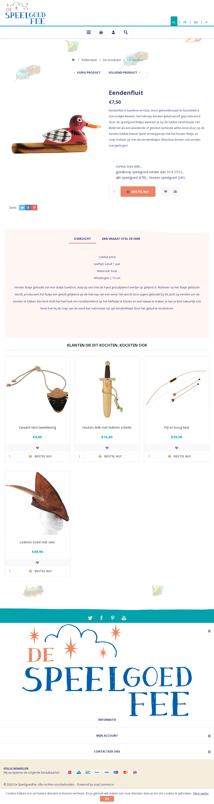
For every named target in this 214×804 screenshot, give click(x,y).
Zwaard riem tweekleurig (37, 427)
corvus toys (124, 166)
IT (206, 22)
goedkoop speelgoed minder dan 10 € (144, 172)
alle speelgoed (127, 177)
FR (184, 22)
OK (107, 799)
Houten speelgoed (163, 177)
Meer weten (201, 793)
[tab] (82, 239)
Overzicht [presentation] (82, 239)
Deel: (13, 207)
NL (174, 22)
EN (196, 22)
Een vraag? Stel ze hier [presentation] (121, 239)
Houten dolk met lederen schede (106, 427)
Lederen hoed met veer (37, 542)
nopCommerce (104, 784)
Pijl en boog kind (176, 427)
